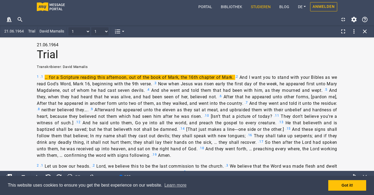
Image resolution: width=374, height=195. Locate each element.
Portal (207, 6)
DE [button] (300, 7)
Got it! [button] (347, 185)
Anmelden (324, 6)
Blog (284, 7)
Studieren (261, 7)
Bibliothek (231, 7)
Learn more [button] (175, 185)
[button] (119, 31)
